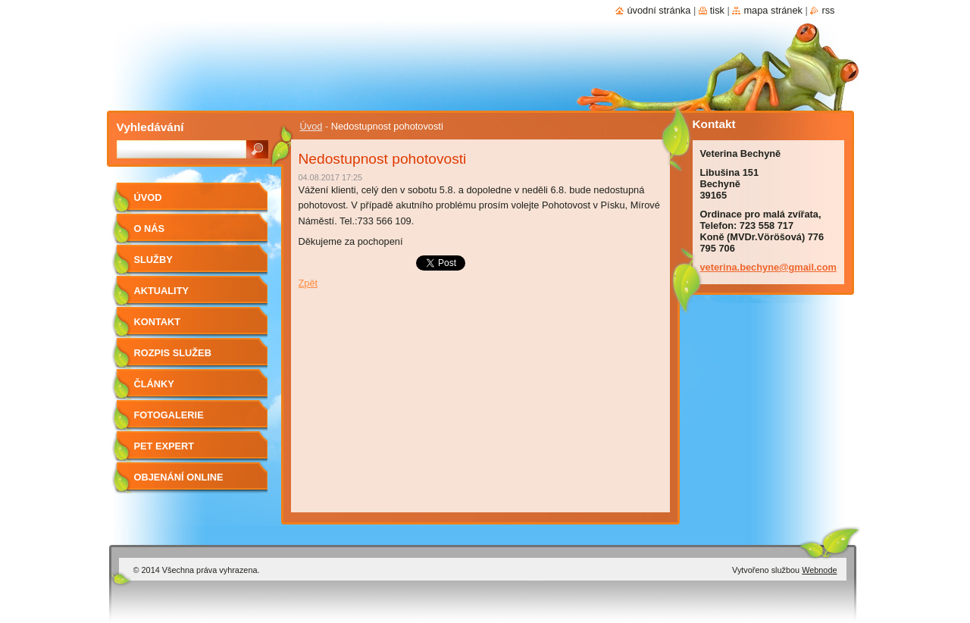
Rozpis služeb (172, 352)
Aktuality (161, 290)
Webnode (819, 569)
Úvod (311, 126)
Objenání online (179, 477)
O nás (149, 228)
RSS (827, 10)
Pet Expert (164, 446)
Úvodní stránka (658, 10)
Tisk (717, 10)
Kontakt (157, 321)
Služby (153, 259)
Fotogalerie (169, 415)
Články (154, 384)
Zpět (308, 283)
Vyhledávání (150, 127)
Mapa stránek (773, 10)
